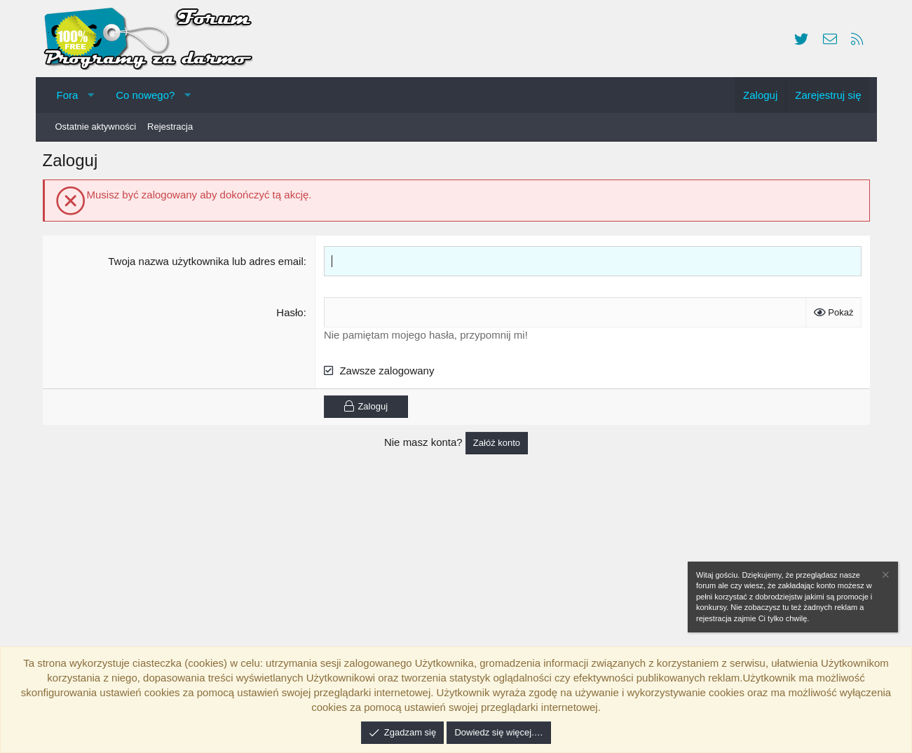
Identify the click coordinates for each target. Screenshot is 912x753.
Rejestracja (170, 126)
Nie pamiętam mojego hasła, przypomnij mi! (427, 338)
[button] (91, 95)
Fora (68, 95)
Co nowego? (145, 95)
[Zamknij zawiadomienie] (884, 576)
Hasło (291, 316)
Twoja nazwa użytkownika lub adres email (206, 265)
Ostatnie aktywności (96, 126)
